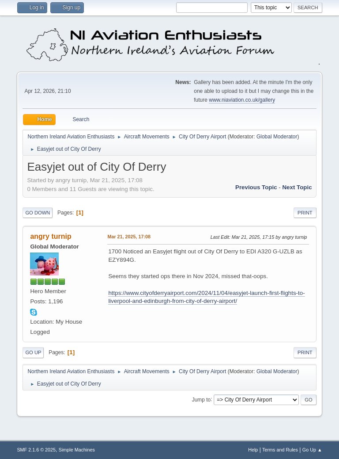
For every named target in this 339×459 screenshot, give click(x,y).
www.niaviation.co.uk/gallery (242, 100)
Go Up (33, 352)
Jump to (201, 399)
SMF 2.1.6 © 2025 (36, 449)
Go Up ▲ (312, 449)
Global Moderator (277, 137)
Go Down (37, 212)
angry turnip (50, 236)
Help (253, 449)
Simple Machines (77, 449)
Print (305, 212)
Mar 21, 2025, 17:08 (129, 236)
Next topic (297, 187)
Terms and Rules (280, 449)
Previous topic (256, 187)
